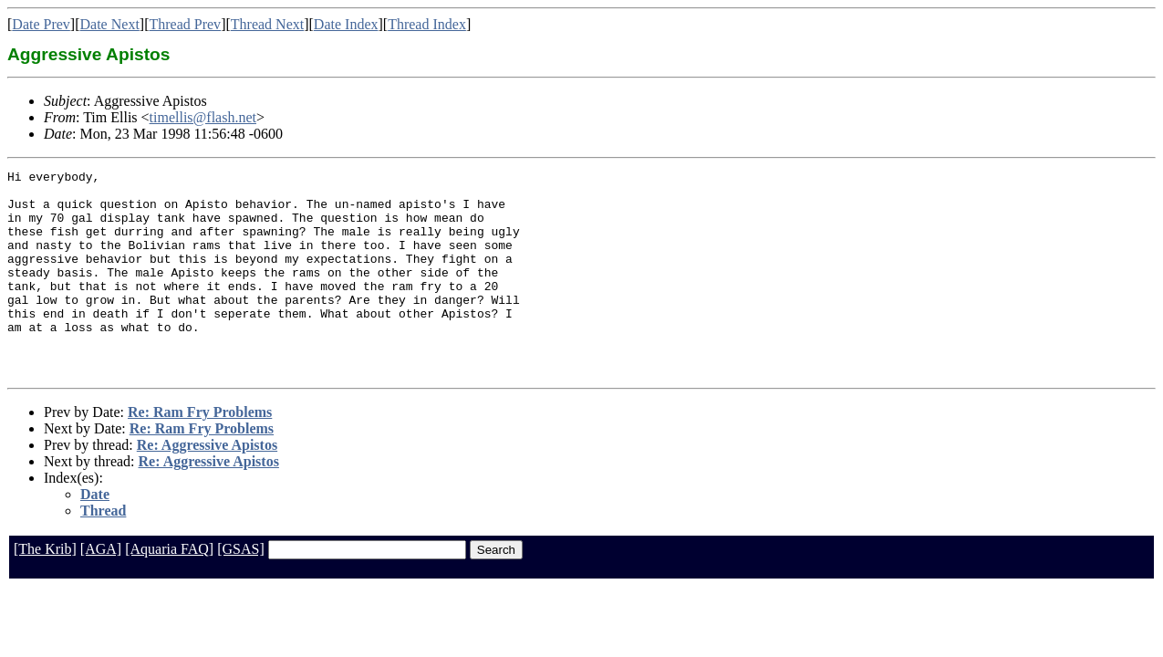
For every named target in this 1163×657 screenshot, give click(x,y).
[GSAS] (241, 590)
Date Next (110, 24)
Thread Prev (185, 24)
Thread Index (427, 24)
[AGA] (100, 590)
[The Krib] (45, 590)
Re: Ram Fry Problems (200, 453)
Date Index (346, 24)
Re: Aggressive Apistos (207, 486)
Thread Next (267, 24)
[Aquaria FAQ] (169, 590)
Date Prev (41, 24)
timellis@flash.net (203, 117)
